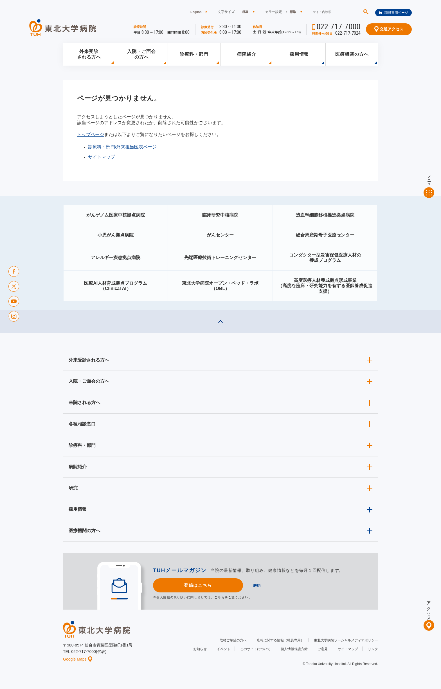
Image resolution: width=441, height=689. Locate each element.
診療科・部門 (194, 54)
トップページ (90, 134)
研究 (73, 487)
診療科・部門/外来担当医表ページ (122, 146)
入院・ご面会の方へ (141, 54)
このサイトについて (255, 649)
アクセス (428, 608)
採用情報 (299, 54)
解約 (256, 585)
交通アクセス (388, 29)
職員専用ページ (393, 13)
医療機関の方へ (352, 54)
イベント (223, 649)
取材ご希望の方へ (233, 640)
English (196, 12)
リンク (373, 649)
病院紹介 (246, 54)
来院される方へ (84, 402)
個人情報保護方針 (294, 649)
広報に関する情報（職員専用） (280, 640)
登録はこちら (198, 585)
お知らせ (200, 649)
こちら (219, 597)
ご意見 (323, 649)
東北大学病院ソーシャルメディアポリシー (346, 640)
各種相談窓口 (82, 424)
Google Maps (77, 659)
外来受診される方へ (89, 54)
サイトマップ (101, 157)
